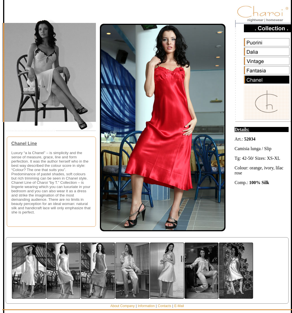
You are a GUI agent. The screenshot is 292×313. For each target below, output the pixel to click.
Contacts (164, 306)
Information (146, 306)
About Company (122, 306)
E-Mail (179, 306)
